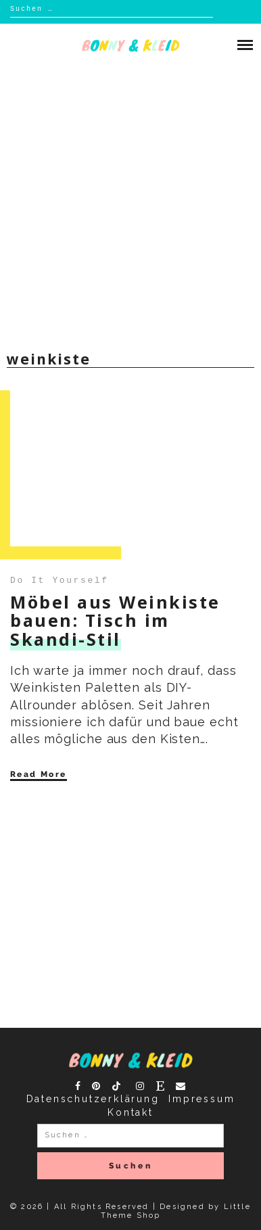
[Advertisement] (130, 204)
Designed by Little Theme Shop (176, 1211)
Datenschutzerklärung (93, 1098)
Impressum (201, 1098)
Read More (38, 774)
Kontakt (130, 1112)
